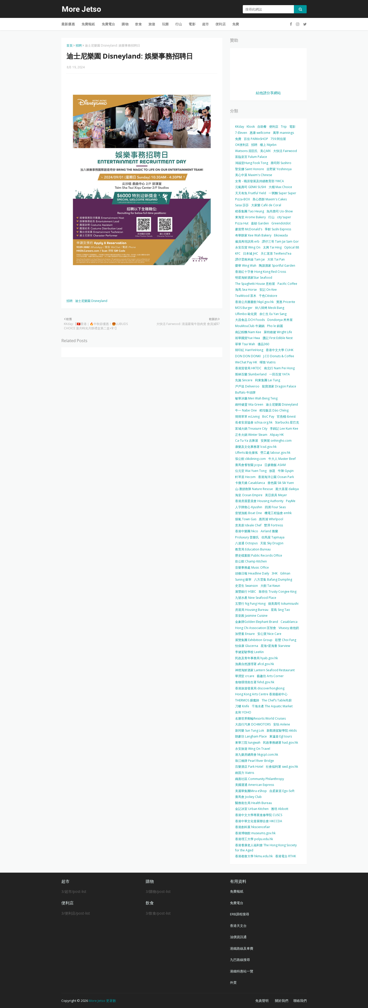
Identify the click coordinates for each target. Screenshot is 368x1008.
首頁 (69, 45)
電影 (292, 126)
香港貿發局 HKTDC (248, 368)
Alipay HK (277, 434)
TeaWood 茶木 (245, 296)
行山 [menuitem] (178, 24)
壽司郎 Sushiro (281, 163)
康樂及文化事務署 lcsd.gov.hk (256, 447)
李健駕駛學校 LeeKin (249, 652)
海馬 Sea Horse (246, 289)
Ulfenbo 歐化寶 (246, 314)
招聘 (79, 45)
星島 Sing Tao (280, 610)
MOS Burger (243, 308)
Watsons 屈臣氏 (246, 151)
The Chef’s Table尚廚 (277, 700)
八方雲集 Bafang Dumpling (273, 579)
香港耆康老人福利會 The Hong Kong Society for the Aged (266, 847)
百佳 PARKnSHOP (256, 139)
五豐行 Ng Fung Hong (250, 603)
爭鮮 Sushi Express (278, 229)
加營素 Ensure (245, 634)
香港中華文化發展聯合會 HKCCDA (258, 821)
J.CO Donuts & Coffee (278, 356)
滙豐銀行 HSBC (245, 591)
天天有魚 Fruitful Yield (250, 193)
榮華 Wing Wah (245, 265)
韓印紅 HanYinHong (249, 350)
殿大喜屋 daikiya (287, 489)
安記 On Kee (268, 289)
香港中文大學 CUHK (279, 350)
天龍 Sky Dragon (271, 543)
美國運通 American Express (254, 785)
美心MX (265, 151)
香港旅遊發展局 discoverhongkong (259, 688)
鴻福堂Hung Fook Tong (251, 163)
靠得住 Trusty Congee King (277, 591)
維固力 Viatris (244, 773)
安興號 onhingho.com (276, 440)
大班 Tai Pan (276, 259)
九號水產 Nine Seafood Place (255, 597)
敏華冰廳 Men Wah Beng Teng (256, 398)
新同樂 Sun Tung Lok (249, 730)
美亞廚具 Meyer (276, 495)
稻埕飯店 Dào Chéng (274, 410)
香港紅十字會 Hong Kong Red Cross (260, 271)
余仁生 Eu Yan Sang (272, 314)
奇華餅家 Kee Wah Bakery (253, 235)
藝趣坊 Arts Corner (270, 676)
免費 (238, 139)
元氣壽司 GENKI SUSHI (250, 187)
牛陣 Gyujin (286, 471)
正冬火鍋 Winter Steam (251, 434)
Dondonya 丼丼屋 (280, 320)
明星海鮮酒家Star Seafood (253, 277)
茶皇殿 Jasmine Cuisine (251, 615)
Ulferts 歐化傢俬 (246, 452)
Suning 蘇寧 (243, 579)
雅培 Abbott (279, 809)
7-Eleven (241, 133)
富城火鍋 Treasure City (251, 428)
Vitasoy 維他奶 (289, 628)
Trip (284, 126)
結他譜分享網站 (268, 92)
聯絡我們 (300, 1000)
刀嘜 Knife (242, 706)
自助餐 (262, 126)
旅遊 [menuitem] (151, 24)
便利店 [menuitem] (220, 24)
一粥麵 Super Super (282, 193)
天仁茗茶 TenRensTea (276, 253)
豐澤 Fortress (273, 525)
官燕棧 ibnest (286, 416)
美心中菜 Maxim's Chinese (253, 175)
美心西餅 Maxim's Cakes (269, 199)
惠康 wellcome (260, 133)
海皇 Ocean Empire (248, 495)
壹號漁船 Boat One (248, 513)
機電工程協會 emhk (278, 513)
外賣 (233, 982)
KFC (237, 253)
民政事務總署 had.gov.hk (280, 742)
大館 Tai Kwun (270, 585)
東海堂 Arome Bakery (250, 217)
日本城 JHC (250, 253)
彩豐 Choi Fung (285, 640)
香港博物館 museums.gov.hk (255, 833)
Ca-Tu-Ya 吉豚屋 (246, 440)
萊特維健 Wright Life (278, 332)
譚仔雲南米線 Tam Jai (250, 259)
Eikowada (281, 235)
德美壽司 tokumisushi (283, 603)
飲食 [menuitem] (138, 24)
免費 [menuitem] (235, 24)
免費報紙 (236, 891)
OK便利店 (242, 145)
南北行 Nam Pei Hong (279, 368)
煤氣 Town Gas (245, 519)
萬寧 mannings (283, 133)
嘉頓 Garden (260, 223)
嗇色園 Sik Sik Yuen (281, 483)
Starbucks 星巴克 (287, 422)
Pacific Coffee (287, 283)
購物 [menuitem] (125, 24)
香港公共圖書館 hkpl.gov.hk (254, 302)
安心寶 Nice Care (269, 634)
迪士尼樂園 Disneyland (91, 301)
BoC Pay (268, 416)
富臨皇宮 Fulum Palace (251, 157)
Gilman (285, 573)
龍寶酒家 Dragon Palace (279, 386)
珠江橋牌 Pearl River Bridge (254, 760)
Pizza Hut (241, 223)
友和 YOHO (243, 712)
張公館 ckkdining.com (250, 459)
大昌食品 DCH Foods (250, 320)
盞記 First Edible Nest (277, 338)
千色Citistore (268, 296)
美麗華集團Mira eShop (251, 791)
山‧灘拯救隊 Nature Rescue (254, 489)
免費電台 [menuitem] (108, 24)
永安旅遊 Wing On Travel (252, 748)
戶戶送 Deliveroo (247, 386)
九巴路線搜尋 (240, 959)
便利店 (273, 126)
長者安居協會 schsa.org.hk (253, 422)
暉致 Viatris (267, 362)
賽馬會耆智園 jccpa (248, 465)
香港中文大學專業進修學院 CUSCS (258, 815)
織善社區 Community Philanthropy (259, 779)
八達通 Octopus (246, 543)
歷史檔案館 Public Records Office (258, 555)
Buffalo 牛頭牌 (245, 392)
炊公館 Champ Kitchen (251, 561)
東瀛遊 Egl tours (280, 736)
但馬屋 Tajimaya (272, 537)
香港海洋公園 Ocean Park (276, 477)
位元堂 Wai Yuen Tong (251, 471)
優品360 (263, 344)
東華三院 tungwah (247, 742)
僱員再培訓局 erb (247, 241)
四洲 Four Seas (275, 507)
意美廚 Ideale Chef (248, 525)
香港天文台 (238, 925)
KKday (239, 126)
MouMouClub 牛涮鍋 (249, 326)
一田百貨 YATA (279, 374)
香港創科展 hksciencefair (252, 827)
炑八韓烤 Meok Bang (269, 308)
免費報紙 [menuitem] (88, 24)
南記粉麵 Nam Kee (248, 332)
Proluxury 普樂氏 (247, 537)
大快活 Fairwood (285, 151)
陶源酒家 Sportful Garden (277, 265)
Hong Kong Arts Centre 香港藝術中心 (261, 694)
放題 (272, 471)
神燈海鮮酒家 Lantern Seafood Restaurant (265, 670)
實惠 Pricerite (285, 302)
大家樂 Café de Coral (266, 205)
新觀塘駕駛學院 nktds (282, 730)
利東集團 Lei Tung (267, 380)
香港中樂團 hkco (246, 531)
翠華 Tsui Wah (245, 344)
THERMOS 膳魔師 (247, 700)
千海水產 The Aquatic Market (272, 706)
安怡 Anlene (281, 724)
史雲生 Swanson (246, 585)
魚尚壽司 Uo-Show (280, 211)
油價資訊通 (238, 937)
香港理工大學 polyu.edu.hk (254, 839)
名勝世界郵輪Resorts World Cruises (260, 718)
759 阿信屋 (278, 139)
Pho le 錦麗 (275, 326)
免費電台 (236, 903)
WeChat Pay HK (246, 362)
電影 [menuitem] (192, 24)
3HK (275, 573)
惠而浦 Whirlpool (271, 519)
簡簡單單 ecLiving (247, 416)
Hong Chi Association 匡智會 (255, 628)
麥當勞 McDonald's (248, 229)
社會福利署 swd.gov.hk (282, 766)
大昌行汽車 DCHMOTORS (253, 724)
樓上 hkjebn (268, 145)
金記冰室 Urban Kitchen (252, 809)
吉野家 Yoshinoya (279, 169)
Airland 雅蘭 (269, 531)
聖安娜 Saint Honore (249, 169)
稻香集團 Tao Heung (249, 211)
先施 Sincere (243, 380)
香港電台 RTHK (285, 856)
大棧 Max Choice (280, 187)
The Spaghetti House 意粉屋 (255, 283)
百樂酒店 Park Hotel (249, 766)
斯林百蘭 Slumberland (251, 374)
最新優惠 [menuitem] (68, 24)
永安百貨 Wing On (247, 247)
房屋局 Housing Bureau (251, 610)
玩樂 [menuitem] (165, 24)
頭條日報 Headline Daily (252, 573)
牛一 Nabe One (246, 410)
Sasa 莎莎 (242, 205)
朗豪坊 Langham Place (251, 736)
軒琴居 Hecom (245, 477)
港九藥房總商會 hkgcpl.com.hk (256, 754)
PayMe (290, 501)
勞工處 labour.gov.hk (275, 452)
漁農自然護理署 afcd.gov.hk (254, 664)
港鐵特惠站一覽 (241, 971)
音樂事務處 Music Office (252, 567)
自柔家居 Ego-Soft (281, 791)
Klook (251, 126)
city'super (284, 217)
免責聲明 (262, 1000)
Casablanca (289, 622)
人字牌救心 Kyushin (248, 507)
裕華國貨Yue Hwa (247, 338)
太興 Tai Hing (272, 247)
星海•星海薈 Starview (275, 646)
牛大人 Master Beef (282, 459)
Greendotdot (281, 223)
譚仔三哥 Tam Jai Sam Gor (280, 241)
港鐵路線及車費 (241, 948)
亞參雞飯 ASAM (275, 465)
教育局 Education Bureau (253, 549)
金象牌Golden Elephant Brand (256, 622)
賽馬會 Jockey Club (248, 797)
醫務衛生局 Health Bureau (253, 803)
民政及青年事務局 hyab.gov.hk (256, 658)
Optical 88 (291, 247)
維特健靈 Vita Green (249, 404)
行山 (271, 217)
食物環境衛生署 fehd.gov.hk (254, 682)
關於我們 (281, 1000)
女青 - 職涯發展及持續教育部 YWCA (259, 181)
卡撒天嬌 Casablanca (250, 483)
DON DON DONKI (248, 356)
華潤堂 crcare (244, 676)
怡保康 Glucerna (246, 646)
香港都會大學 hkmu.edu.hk (254, 856)
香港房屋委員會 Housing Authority (259, 501)
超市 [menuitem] (205, 24)
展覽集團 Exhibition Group (253, 640)
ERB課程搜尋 (239, 914)
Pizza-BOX (242, 199)
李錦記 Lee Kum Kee (284, 428)
